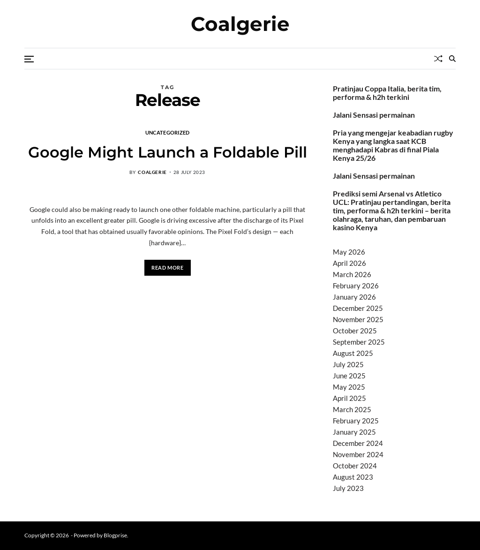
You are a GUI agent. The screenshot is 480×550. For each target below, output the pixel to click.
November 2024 (358, 454)
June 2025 (349, 375)
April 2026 (349, 263)
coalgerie (152, 172)
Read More (167, 267)
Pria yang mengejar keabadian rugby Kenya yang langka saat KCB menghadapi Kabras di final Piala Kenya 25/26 (393, 145)
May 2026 (349, 252)
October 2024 (355, 465)
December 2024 (358, 443)
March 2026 (352, 274)
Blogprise (115, 535)
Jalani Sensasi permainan (374, 115)
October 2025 (355, 330)
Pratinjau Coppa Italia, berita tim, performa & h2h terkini (387, 92)
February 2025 (356, 420)
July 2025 (348, 364)
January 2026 (354, 297)
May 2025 (349, 387)
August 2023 (353, 477)
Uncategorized (167, 132)
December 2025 (358, 308)
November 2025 (358, 319)
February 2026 (356, 285)
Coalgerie (240, 24)
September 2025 (359, 342)
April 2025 (349, 398)
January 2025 (354, 432)
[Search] (452, 58)
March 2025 (352, 409)
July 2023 (348, 488)
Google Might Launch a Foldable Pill (167, 152)
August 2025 (353, 353)
